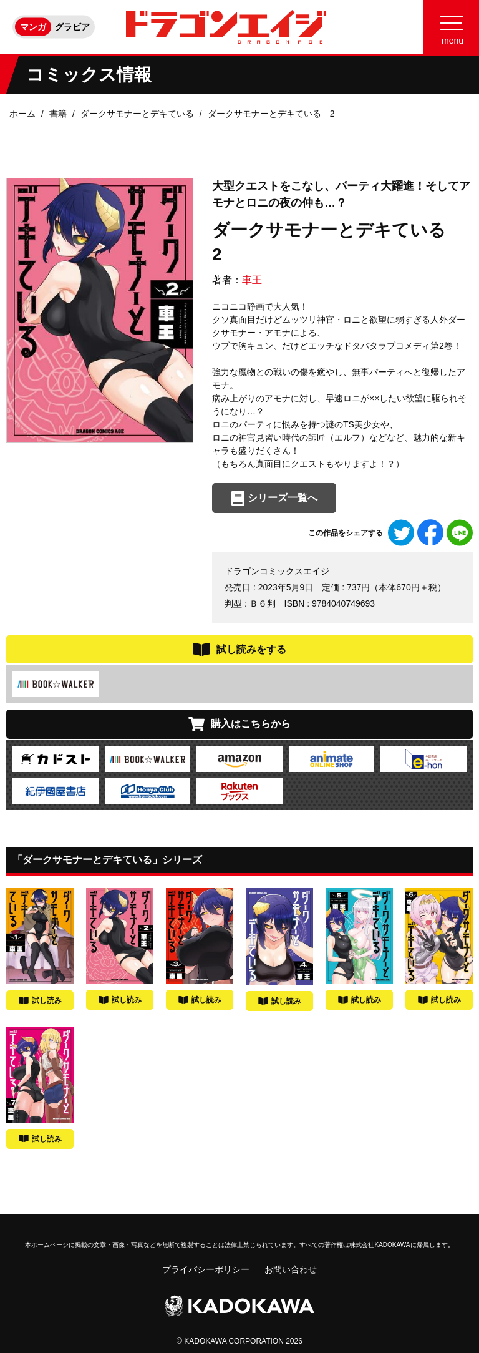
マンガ (33, 27)
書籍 (58, 114)
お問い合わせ (290, 1269)
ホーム (22, 114)
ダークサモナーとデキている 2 (271, 114)
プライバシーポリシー (205, 1269)
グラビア (72, 27)
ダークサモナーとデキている (137, 114)
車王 (252, 280)
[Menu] (451, 27)
